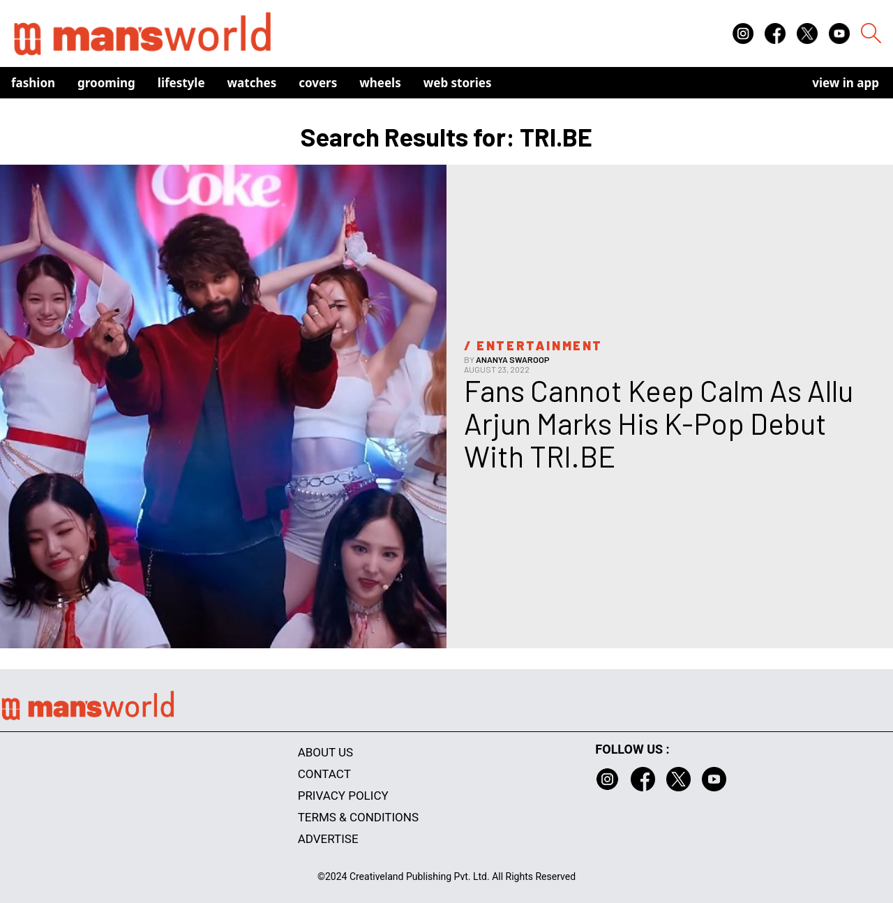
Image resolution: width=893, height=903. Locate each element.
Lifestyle (181, 83)
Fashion (33, 83)
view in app (845, 83)
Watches (252, 83)
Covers (318, 83)
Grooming (106, 83)
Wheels (380, 83)
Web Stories (457, 83)
